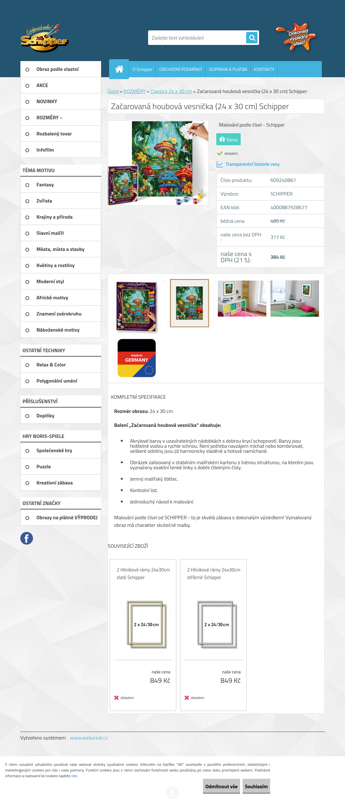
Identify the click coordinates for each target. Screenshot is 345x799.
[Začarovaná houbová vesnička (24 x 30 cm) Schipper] (137, 279)
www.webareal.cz (89, 737)
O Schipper (143, 69)
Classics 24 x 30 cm (171, 91)
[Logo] (63, 37)
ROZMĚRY (134, 91)
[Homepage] (121, 69)
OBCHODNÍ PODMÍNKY (180, 69)
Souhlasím (250, 786)
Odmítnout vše (205, 786)
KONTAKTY (264, 69)
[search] (251, 38)
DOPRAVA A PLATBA (228, 69)
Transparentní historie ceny (248, 164)
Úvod (113, 91)
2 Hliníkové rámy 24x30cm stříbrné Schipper (213, 573)
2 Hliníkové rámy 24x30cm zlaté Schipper (143, 573)
